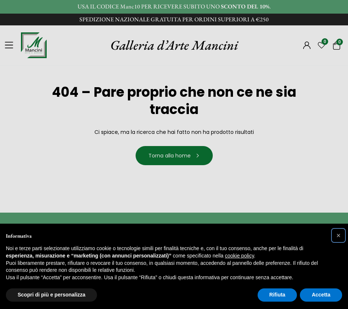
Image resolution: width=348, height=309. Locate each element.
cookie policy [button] (239, 256)
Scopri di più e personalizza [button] (51, 295)
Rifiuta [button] (277, 295)
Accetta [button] (321, 295)
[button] (338, 235)
